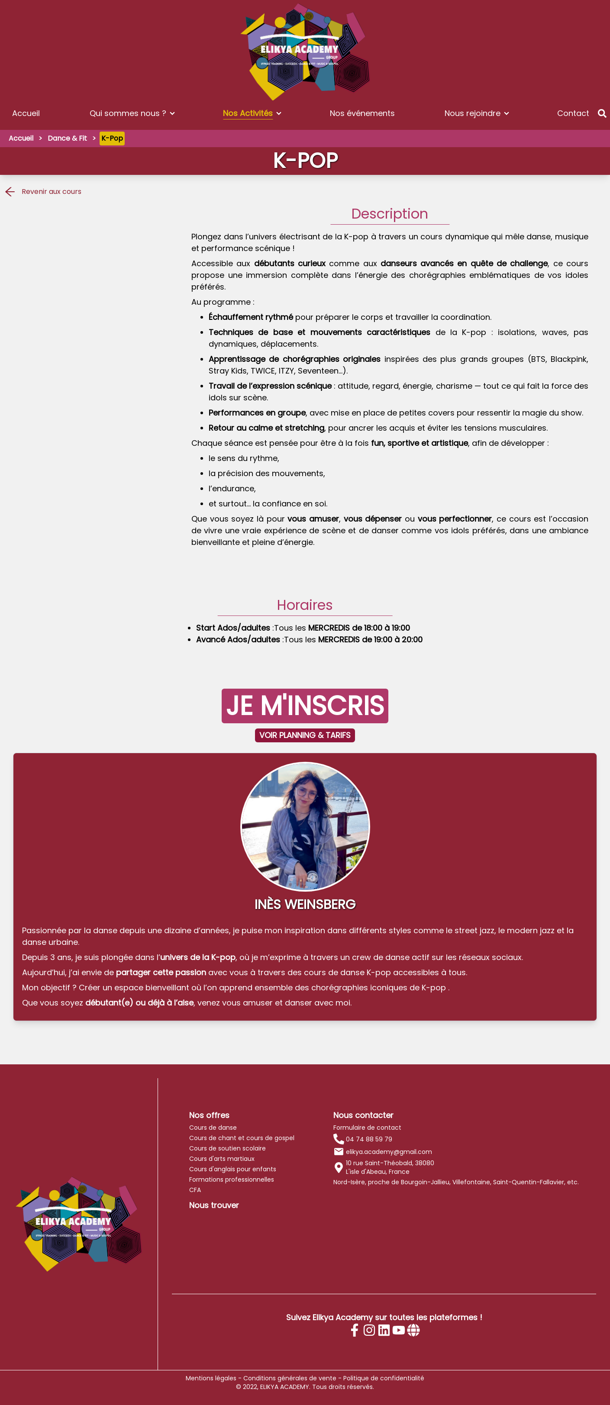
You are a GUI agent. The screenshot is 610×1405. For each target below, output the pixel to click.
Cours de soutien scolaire (227, 1148)
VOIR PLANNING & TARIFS (305, 735)
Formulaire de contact (367, 1127)
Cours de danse (213, 1127)
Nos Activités (248, 113)
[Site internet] (413, 1330)
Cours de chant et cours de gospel (241, 1138)
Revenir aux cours (42, 191)
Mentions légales (211, 1378)
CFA (195, 1190)
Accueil (26, 113)
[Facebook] (354, 1330)
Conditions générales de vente (289, 1378)
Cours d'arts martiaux (222, 1158)
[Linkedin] (384, 1330)
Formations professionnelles (231, 1179)
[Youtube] (398, 1330)
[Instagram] (369, 1330)
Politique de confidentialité (383, 1378)
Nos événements (362, 113)
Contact (573, 113)
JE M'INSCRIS (305, 706)
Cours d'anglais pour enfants (232, 1169)
